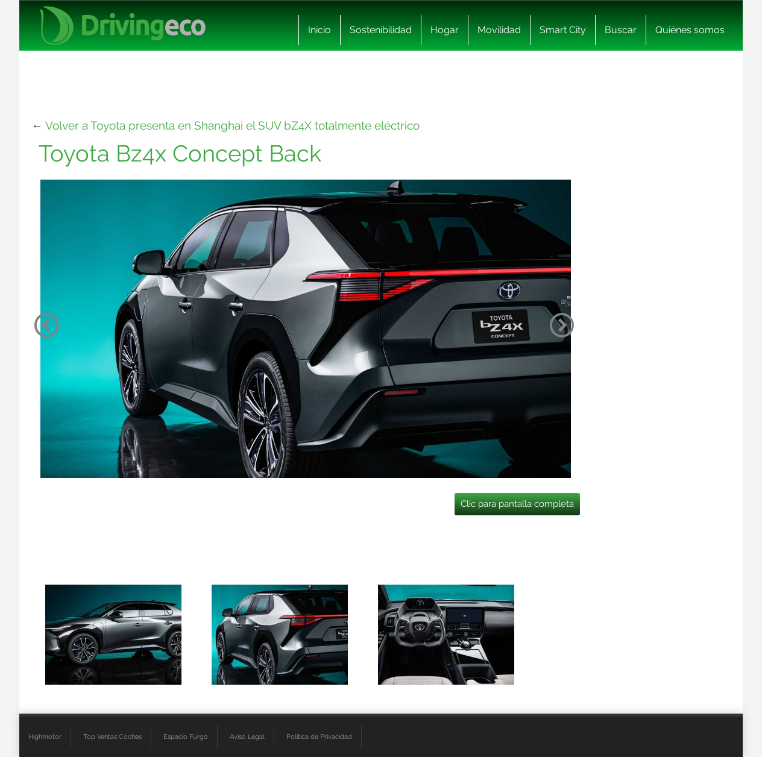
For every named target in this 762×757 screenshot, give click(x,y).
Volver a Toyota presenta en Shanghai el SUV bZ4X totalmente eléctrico (232, 125)
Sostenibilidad (381, 30)
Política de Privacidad (319, 736)
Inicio (319, 30)
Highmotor (44, 736)
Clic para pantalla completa (517, 503)
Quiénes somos (690, 30)
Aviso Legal (247, 736)
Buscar (621, 30)
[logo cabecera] (123, 25)
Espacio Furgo (185, 736)
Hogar (444, 30)
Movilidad (499, 30)
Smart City (563, 30)
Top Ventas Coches (112, 736)
